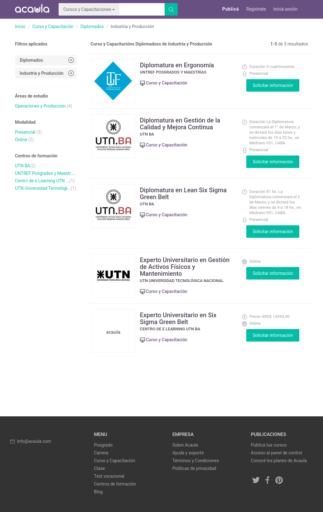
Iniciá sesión (285, 9)
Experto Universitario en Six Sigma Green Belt (178, 318)
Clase (99, 468)
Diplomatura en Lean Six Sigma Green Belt (183, 193)
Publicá (230, 9)
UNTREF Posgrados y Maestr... (44, 173)
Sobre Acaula (185, 445)
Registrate (256, 9)
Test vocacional (109, 476)
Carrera (101, 452)
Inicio (20, 26)
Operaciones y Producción (40, 105)
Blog (98, 491)
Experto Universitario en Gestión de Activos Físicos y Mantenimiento (185, 266)
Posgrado (103, 445)
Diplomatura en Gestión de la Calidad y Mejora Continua (180, 124)
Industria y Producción (47, 73)
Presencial (25, 132)
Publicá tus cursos (269, 445)
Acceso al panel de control (276, 452)
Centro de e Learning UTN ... (42, 180)
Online (21, 139)
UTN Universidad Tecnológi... (43, 188)
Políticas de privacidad (194, 468)
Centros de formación (115, 483)
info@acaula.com (30, 441)
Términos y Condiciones (195, 460)
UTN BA (22, 165)
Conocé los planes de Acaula (279, 460)
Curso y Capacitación (53, 26)
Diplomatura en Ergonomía (177, 65)
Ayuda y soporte (188, 452)
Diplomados (92, 26)
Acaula (32, 9)
